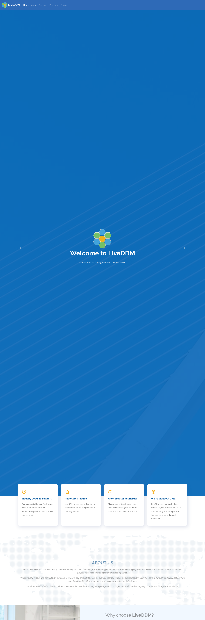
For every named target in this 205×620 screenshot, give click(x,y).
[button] (20, 248)
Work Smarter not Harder (122, 498)
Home (26, 5)
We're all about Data (163, 498)
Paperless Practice (76, 498)
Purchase (54, 5)
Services (43, 5)
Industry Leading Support (37, 498)
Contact (64, 5)
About (34, 5)
